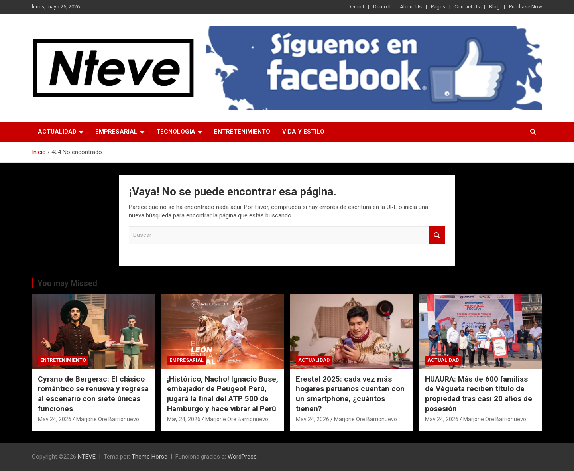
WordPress (242, 456)
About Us (411, 7)
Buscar (437, 235)
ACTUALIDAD (57, 131)
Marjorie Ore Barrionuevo (107, 419)
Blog (494, 7)
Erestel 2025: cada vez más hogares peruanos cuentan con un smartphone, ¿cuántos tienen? (350, 393)
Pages (438, 7)
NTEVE (87, 456)
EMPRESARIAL (116, 131)
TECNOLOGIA (175, 131)
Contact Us (467, 7)
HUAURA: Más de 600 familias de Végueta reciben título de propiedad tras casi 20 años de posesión (478, 393)
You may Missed (67, 283)
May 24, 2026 (54, 419)
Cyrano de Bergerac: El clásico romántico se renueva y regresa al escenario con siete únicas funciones (93, 393)
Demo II (382, 7)
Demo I (356, 7)
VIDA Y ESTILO (303, 131)
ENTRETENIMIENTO (242, 131)
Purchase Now (525, 7)
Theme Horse (149, 456)
